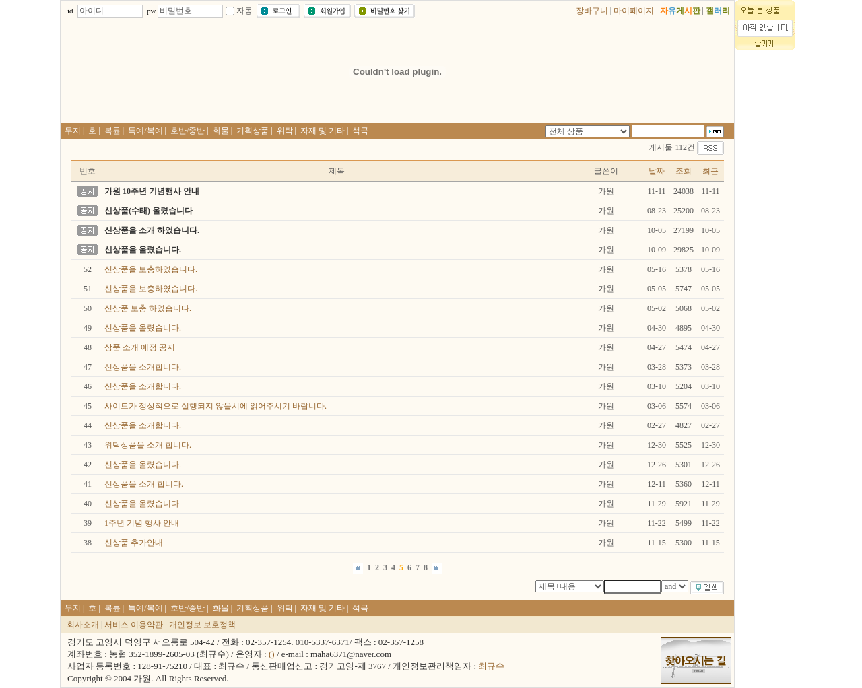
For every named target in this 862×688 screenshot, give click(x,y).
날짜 (657, 171)
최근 (710, 171)
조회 (683, 171)
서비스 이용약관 (133, 624)
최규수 (491, 666)
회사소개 (83, 624)
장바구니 (592, 10)
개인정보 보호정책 (202, 624)
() (272, 654)
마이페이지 (634, 10)
